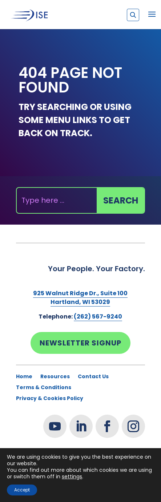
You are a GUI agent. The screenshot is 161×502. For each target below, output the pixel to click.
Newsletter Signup (80, 343)
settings (72, 476)
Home (24, 377)
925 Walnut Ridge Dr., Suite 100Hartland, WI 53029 (80, 297)
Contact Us (93, 377)
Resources (55, 377)
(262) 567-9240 (98, 316)
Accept (22, 490)
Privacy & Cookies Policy (49, 399)
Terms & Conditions (43, 388)
